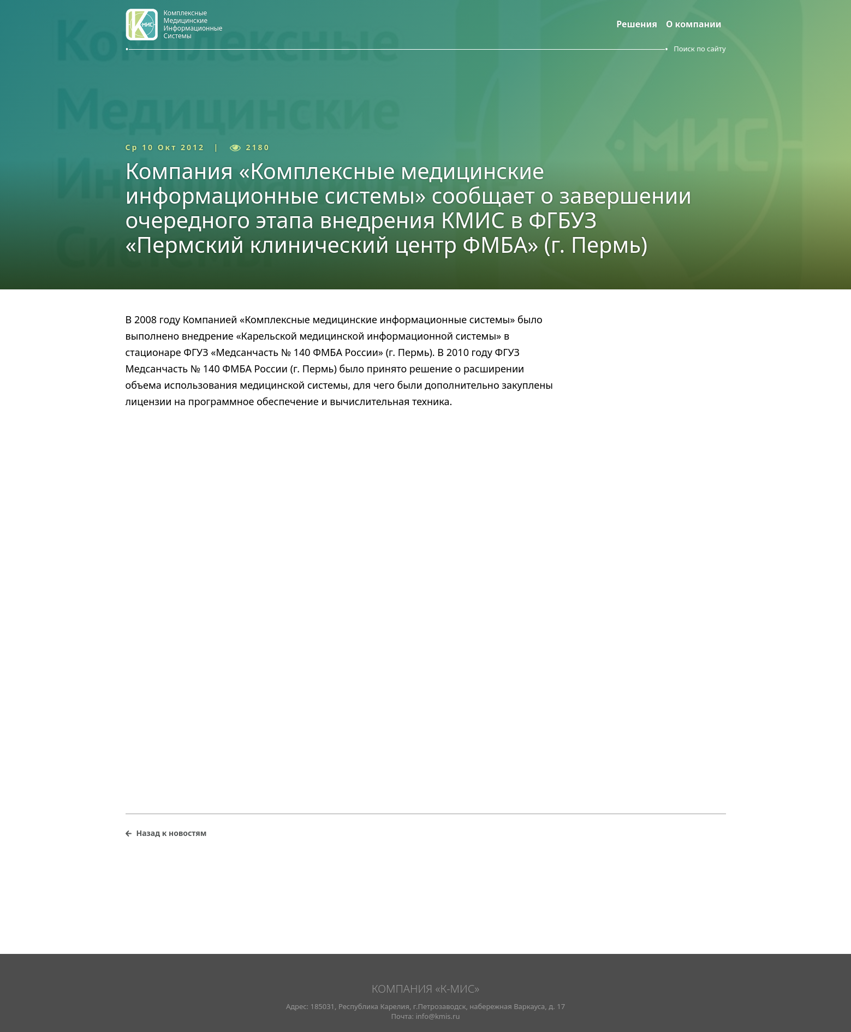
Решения (636, 24)
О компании (693, 24)
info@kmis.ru (437, 1016)
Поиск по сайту (699, 49)
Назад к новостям (171, 833)
